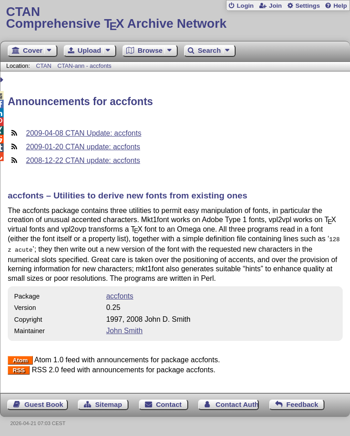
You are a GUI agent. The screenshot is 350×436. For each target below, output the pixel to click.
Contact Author (237, 402)
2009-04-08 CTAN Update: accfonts (83, 133)
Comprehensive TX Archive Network (175, 18)
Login (245, 5)
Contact (169, 402)
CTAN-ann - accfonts (84, 65)
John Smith (124, 329)
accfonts (120, 294)
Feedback (302, 402)
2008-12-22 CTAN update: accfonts (83, 160)
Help (340, 5)
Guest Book (44, 402)
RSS (19, 368)
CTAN (43, 65)
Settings (307, 5)
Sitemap (108, 402)
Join (275, 5)
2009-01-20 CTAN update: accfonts (83, 147)
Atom (20, 358)
